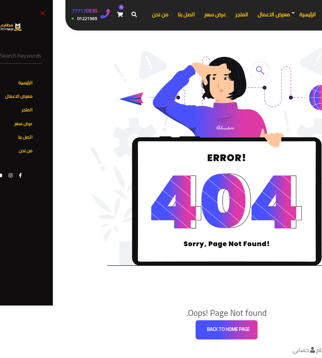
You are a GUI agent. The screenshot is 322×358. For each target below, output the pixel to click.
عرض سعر (150, 14)
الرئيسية (242, 14)
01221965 (22, 18)
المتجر (176, 14)
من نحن (94, 14)
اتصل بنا (121, 14)
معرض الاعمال (208, 14)
